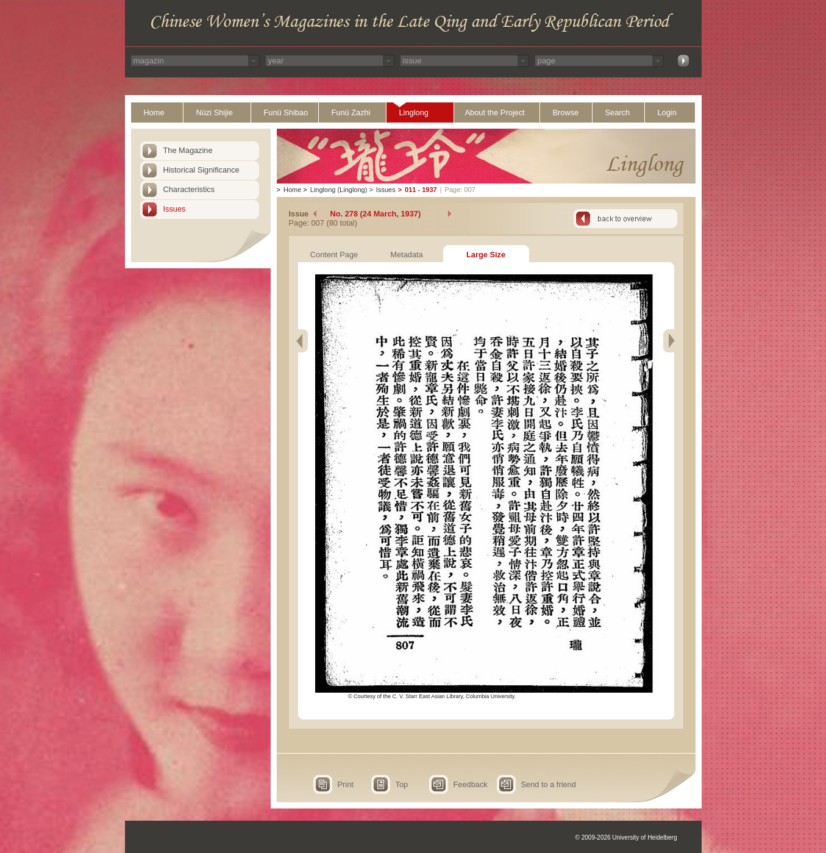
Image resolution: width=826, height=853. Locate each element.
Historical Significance (201, 169)
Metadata (406, 254)
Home (154, 112)
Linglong (414, 112)
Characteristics (189, 189)
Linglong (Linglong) (339, 189)
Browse (566, 112)
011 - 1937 (421, 189)
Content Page (334, 254)
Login (667, 112)
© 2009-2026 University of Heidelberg (626, 837)
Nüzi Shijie (214, 112)
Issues (174, 208)
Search (617, 112)
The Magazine (188, 150)
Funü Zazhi (351, 112)
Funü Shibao (286, 112)
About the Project (495, 112)
